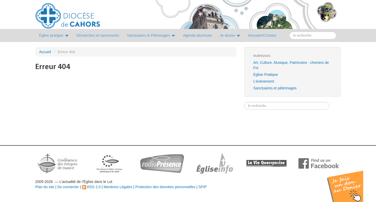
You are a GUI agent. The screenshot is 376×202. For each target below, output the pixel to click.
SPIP (202, 187)
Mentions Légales (118, 187)
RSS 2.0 (91, 187)
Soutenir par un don (350, 182)
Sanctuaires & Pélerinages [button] (151, 35)
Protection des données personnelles (165, 187)
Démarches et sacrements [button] (98, 35)
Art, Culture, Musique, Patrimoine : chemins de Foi (291, 65)
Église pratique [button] (54, 35)
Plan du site (44, 187)
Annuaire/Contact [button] (262, 35)
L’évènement (263, 81)
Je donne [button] (230, 35)
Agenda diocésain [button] (197, 35)
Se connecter (68, 187)
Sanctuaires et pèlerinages (275, 88)
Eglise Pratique (265, 74)
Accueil (45, 52)
